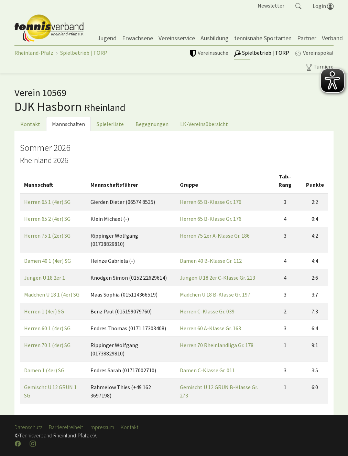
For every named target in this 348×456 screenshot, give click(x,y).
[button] (298, 5)
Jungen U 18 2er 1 (44, 277)
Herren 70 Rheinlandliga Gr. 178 (216, 345)
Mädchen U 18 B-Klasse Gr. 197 (215, 294)
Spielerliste (110, 124)
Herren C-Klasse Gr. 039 (207, 311)
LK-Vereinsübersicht (204, 124)
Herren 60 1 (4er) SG (47, 328)
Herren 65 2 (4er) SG (47, 218)
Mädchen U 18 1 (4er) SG (51, 294)
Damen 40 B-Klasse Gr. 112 (211, 260)
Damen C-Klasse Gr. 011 (207, 370)
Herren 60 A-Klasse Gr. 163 (210, 328)
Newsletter (271, 5)
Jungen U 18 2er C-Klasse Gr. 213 (217, 277)
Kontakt (30, 124)
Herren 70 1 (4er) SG (47, 345)
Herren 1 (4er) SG (44, 311)
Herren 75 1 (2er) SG (47, 235)
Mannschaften (68, 124)
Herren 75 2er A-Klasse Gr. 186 (215, 235)
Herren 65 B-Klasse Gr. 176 (210, 201)
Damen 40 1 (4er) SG (47, 260)
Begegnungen (151, 124)
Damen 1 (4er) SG (44, 370)
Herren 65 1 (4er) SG (47, 201)
